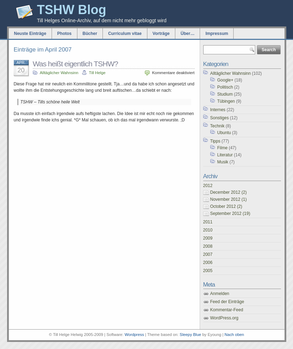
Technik (217, 126)
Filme (222, 147)
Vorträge (161, 33)
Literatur (225, 154)
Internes (217, 109)
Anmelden (219, 293)
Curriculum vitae (125, 33)
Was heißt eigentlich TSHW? (75, 64)
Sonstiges (219, 117)
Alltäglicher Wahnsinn (59, 73)
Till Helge (97, 73)
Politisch (225, 87)
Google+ (225, 80)
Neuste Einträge (30, 33)
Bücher (90, 33)
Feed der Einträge (227, 301)
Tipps (215, 141)
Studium (225, 94)
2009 (208, 238)
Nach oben (234, 334)
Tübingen (226, 101)
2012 (208, 185)
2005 (208, 270)
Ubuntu (224, 132)
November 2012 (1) (228, 199)
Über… (187, 33)
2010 (208, 230)
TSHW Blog (71, 9)
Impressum (216, 33)
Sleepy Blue (190, 334)
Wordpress (134, 334)
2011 (208, 221)
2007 (208, 254)
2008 (208, 246)
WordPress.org (224, 317)
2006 (208, 262)
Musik (222, 162)
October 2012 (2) (226, 206)
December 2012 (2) (228, 192)
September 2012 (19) (230, 213)
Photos (64, 33)
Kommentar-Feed (226, 309)
